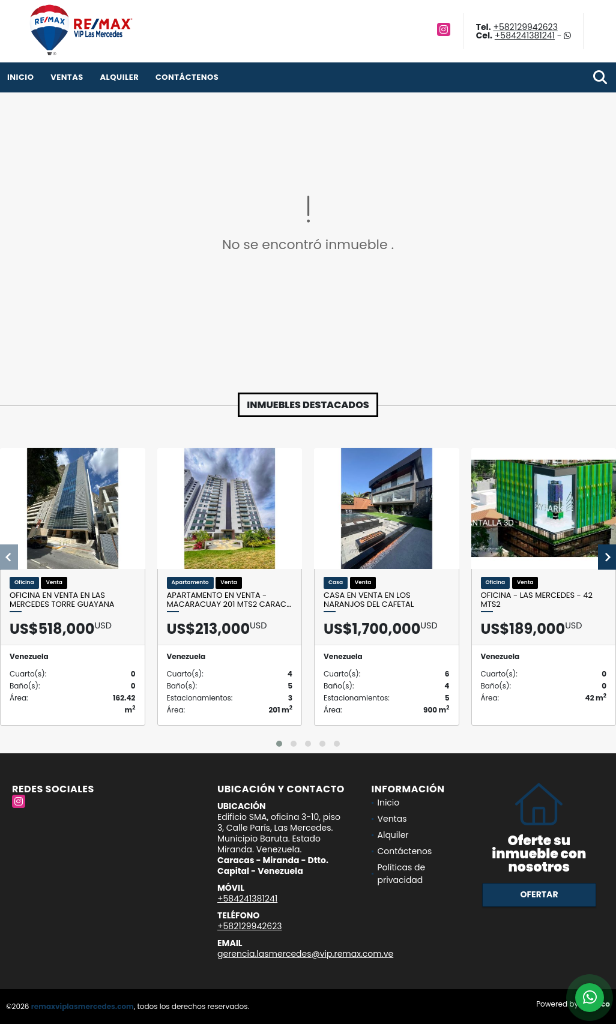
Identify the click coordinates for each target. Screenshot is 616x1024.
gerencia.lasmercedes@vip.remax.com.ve (305, 954)
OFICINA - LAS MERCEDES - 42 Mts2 (537, 600)
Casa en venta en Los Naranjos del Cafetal (369, 600)
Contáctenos (187, 77)
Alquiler (119, 77)
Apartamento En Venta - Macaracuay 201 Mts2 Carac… (229, 600)
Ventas (66, 77)
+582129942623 (525, 27)
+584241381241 (525, 35)
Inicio (20, 77)
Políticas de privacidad (402, 873)
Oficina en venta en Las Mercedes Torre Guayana (62, 600)
